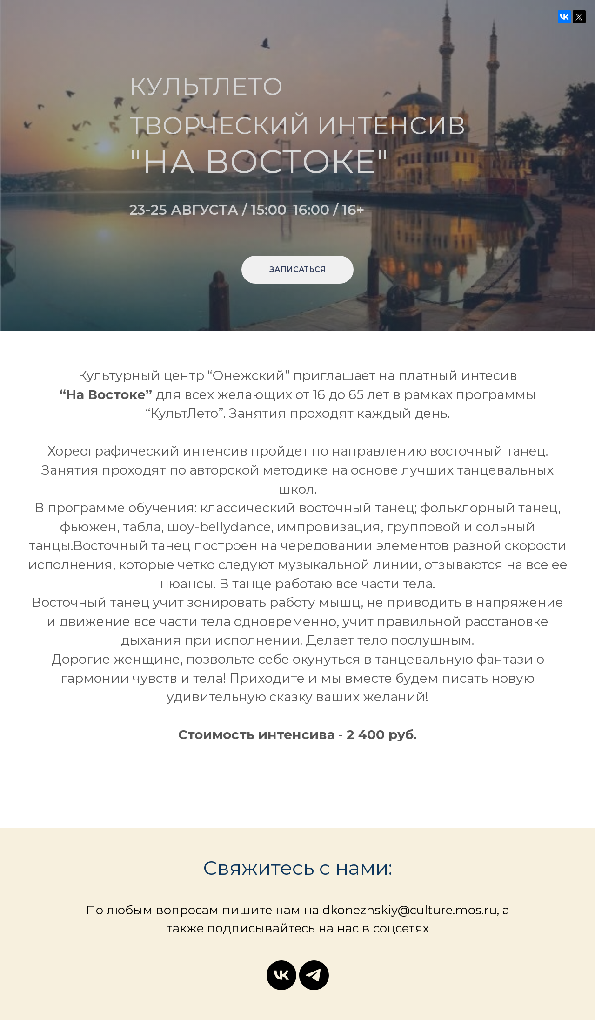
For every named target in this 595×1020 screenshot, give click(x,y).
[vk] (281, 975)
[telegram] (314, 975)
